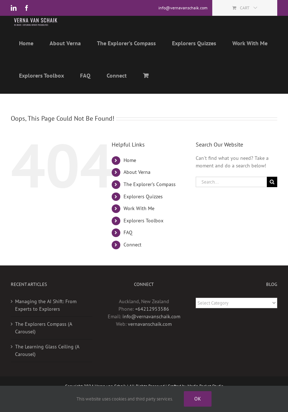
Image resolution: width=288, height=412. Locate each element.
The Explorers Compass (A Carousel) (43, 341)
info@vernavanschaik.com (151, 329)
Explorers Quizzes (143, 209)
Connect (132, 257)
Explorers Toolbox (143, 233)
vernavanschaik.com (150, 337)
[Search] (272, 195)
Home (130, 173)
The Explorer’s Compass (150, 197)
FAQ (128, 245)
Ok (197, 398)
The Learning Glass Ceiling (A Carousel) (47, 363)
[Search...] (231, 195)
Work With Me (139, 221)
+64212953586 (152, 322)
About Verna (137, 185)
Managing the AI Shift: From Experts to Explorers (45, 318)
